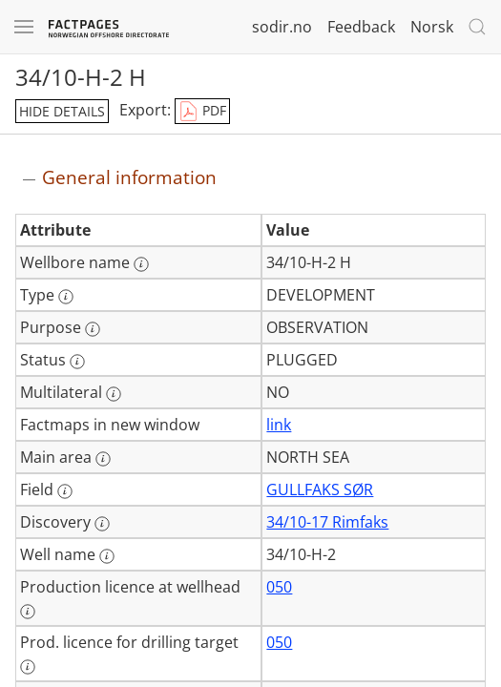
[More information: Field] (65, 491)
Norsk (431, 26)
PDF (202, 111)
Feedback (361, 26)
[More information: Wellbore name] (141, 264)
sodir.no (282, 26)
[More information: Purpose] (92, 329)
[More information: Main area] (103, 459)
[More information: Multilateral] (113, 394)
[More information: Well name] (107, 556)
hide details (62, 111)
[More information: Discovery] (102, 523)
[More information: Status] (77, 361)
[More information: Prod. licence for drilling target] (27, 667)
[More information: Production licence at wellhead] (27, 611)
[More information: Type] (65, 296)
